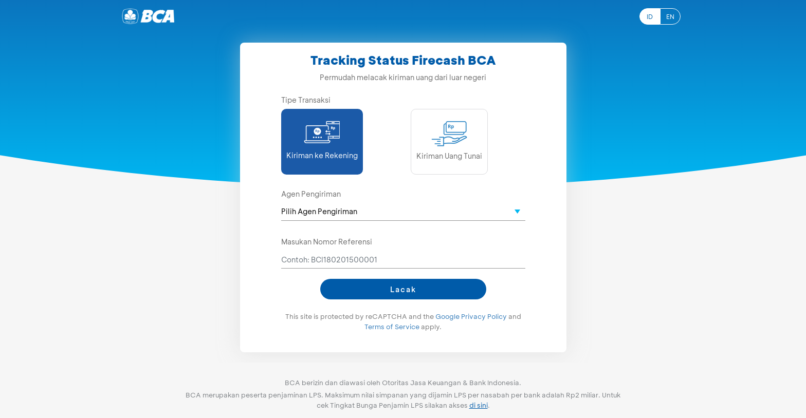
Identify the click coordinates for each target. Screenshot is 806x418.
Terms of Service (391, 326)
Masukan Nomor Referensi (326, 241)
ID (650, 16)
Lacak (403, 289)
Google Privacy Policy (471, 316)
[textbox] (403, 211)
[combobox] (403, 212)
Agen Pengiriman (311, 194)
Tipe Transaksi (306, 100)
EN (670, 16)
